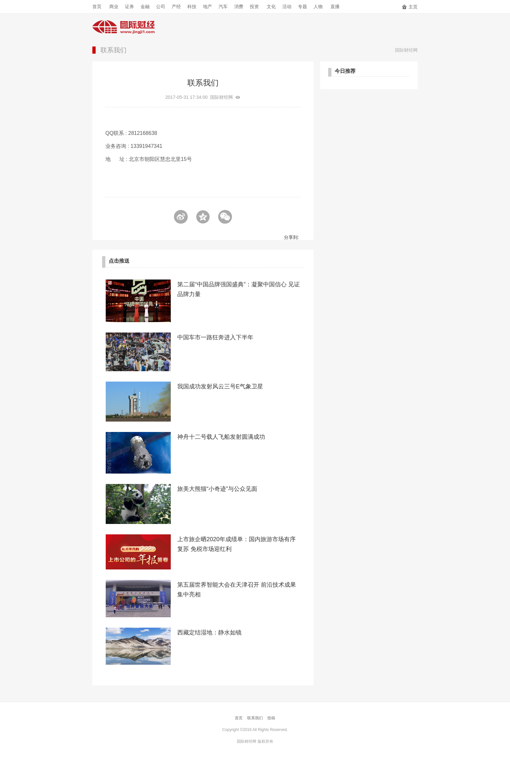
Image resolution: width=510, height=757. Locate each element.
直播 (335, 6)
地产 (207, 6)
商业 (113, 6)
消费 (238, 6)
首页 (96, 6)
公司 (160, 6)
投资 (254, 6)
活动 (286, 6)
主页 (410, 6)
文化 (271, 6)
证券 (129, 6)
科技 (191, 6)
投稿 (271, 718)
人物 (318, 6)
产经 (176, 6)
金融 (145, 6)
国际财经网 (406, 50)
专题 (302, 6)
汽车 (223, 6)
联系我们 (114, 50)
